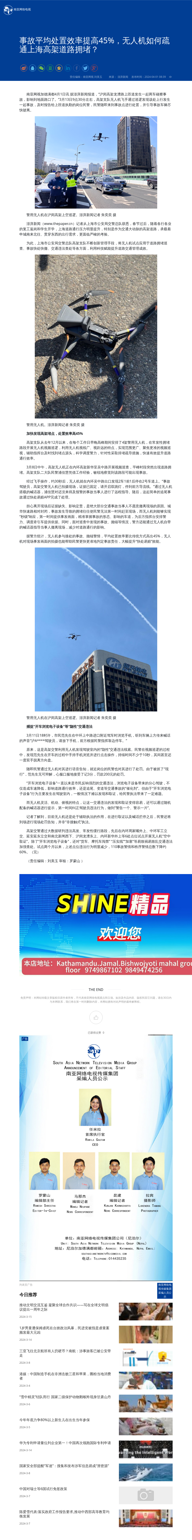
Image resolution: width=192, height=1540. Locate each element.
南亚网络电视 (17, 9)
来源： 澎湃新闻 (118, 77)
